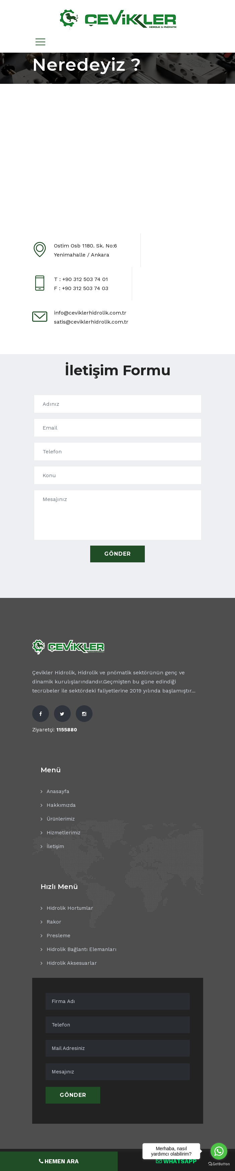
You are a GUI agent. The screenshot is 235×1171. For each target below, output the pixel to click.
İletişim (55, 846)
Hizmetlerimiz (63, 833)
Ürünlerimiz (61, 819)
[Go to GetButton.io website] (219, 1164)
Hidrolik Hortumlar (70, 908)
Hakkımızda (61, 805)
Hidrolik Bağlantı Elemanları (81, 949)
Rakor (54, 922)
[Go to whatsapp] (219, 1151)
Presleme (58, 936)
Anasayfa (58, 791)
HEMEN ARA (59, 1161)
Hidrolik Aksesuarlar (72, 963)
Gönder (73, 1095)
